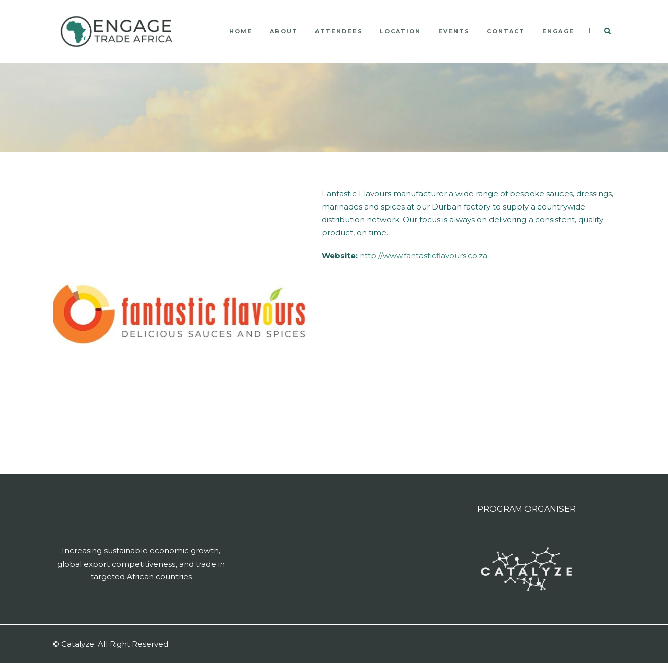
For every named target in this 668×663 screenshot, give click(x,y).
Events (454, 31)
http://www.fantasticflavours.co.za (423, 255)
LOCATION (400, 31)
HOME (241, 31)
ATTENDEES (339, 31)
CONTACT (506, 31)
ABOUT (284, 31)
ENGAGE (558, 31)
